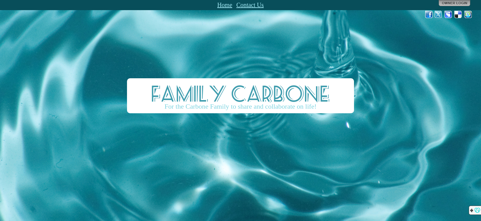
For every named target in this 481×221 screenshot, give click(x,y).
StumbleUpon (468, 14)
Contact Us (250, 5)
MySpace (448, 14)
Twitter (438, 14)
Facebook (429, 14)
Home (224, 5)
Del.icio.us (458, 14)
